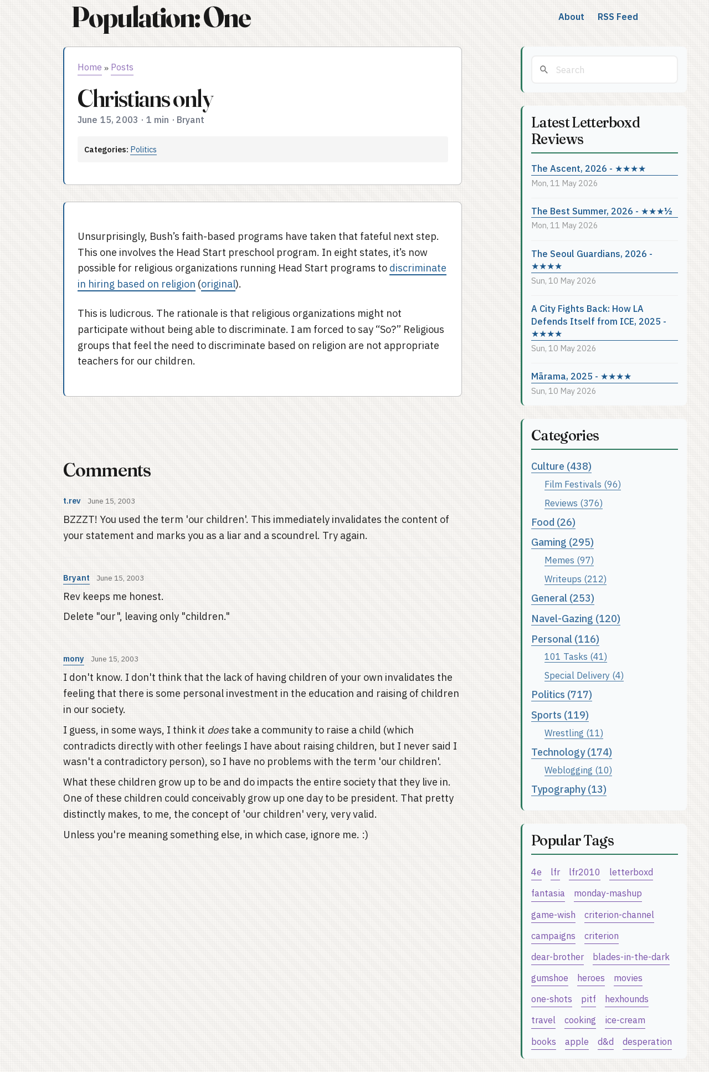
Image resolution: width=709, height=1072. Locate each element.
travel (543, 1019)
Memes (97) (569, 560)
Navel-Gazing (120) (575, 618)
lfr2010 (584, 872)
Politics (143, 149)
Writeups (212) (575, 578)
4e (536, 872)
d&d (606, 1041)
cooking (580, 1019)
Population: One (160, 17)
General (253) (562, 598)
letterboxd (631, 872)
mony (73, 658)
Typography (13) (569, 789)
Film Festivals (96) (582, 484)
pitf (588, 998)
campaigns (553, 935)
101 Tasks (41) (575, 656)
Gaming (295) (562, 542)
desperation (647, 1041)
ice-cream (625, 1019)
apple (577, 1041)
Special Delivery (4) (584, 675)
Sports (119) (560, 715)
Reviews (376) (573, 503)
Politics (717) (561, 694)
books (543, 1041)
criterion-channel (619, 914)
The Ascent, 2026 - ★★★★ (588, 168)
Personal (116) (565, 639)
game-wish (553, 914)
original (218, 284)
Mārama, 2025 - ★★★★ (581, 376)
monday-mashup (608, 893)
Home (90, 67)
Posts (122, 67)
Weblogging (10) (578, 770)
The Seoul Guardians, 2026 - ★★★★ (592, 260)
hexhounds (627, 998)
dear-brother (557, 956)
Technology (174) (571, 752)
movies (628, 977)
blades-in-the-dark (631, 956)
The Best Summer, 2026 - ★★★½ (601, 211)
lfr (555, 872)
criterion (601, 935)
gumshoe (549, 977)
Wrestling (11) (573, 732)
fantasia (548, 893)
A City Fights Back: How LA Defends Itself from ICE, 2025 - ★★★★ (598, 320)
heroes (591, 977)
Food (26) (553, 522)
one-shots (551, 998)
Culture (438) (561, 466)
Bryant (76, 577)
